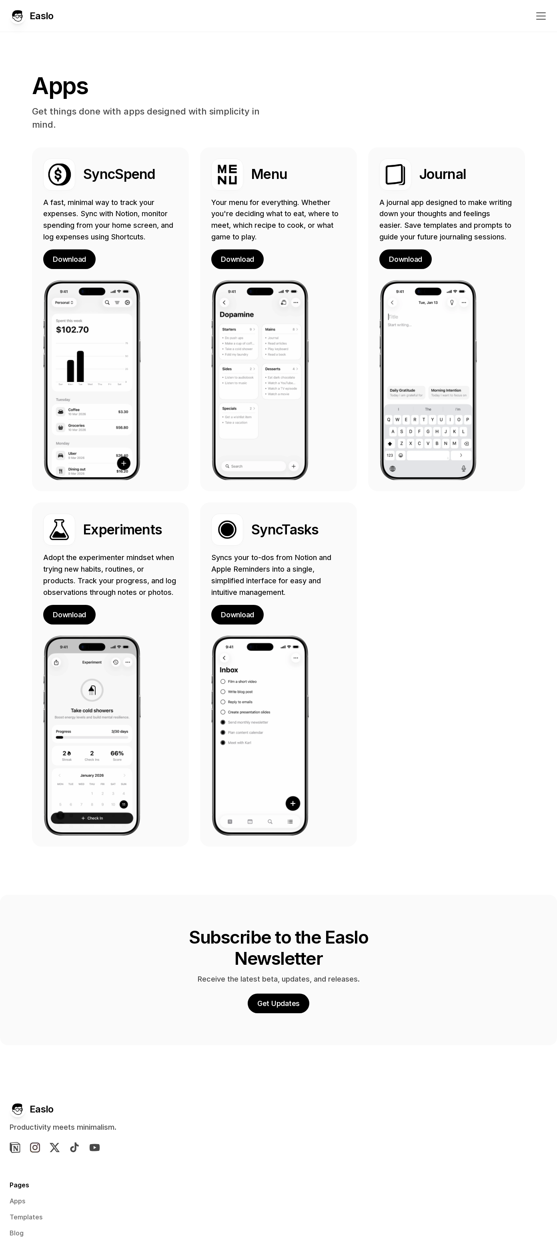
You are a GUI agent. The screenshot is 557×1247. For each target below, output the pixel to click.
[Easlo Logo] (38, 17)
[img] (37, 1160)
